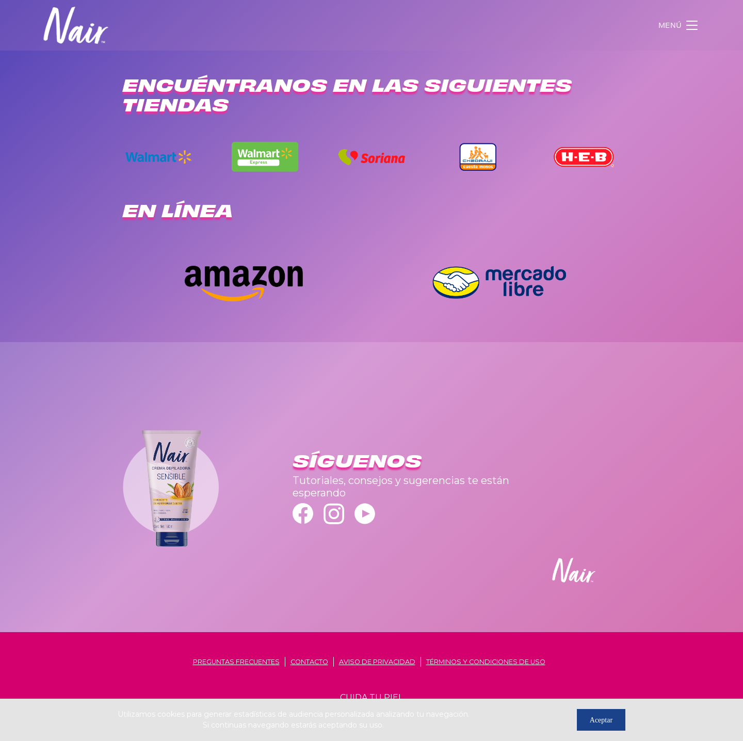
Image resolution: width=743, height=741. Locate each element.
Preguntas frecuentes (236, 662)
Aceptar (601, 720)
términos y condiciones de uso (485, 662)
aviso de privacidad (377, 662)
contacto (309, 662)
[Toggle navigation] (679, 25)
